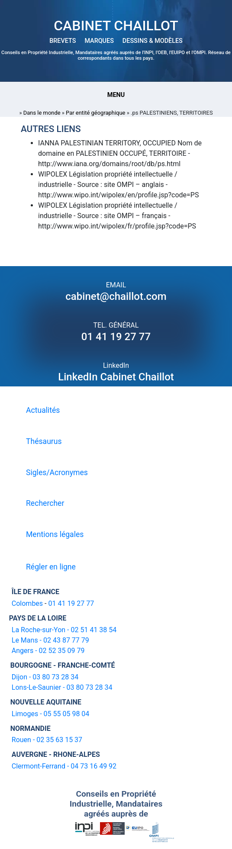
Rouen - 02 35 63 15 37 (47, 740)
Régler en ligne (51, 567)
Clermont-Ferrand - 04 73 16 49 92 (64, 766)
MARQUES (98, 41)
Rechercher (45, 503)
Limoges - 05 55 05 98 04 (51, 714)
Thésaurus (44, 441)
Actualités (43, 410)
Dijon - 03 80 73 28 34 (45, 677)
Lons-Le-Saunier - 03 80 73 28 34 (62, 687)
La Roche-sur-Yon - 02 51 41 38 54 (64, 630)
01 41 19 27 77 (116, 337)
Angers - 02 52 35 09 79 (48, 650)
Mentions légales (55, 534)
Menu (116, 95)
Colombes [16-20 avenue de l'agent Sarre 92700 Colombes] (27, 603)
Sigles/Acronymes (57, 472)
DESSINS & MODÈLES (152, 41)
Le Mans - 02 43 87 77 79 (50, 640)
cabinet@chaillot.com (115, 296)
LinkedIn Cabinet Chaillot (116, 377)
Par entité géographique (95, 112)
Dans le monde (42, 112)
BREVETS (62, 41)
